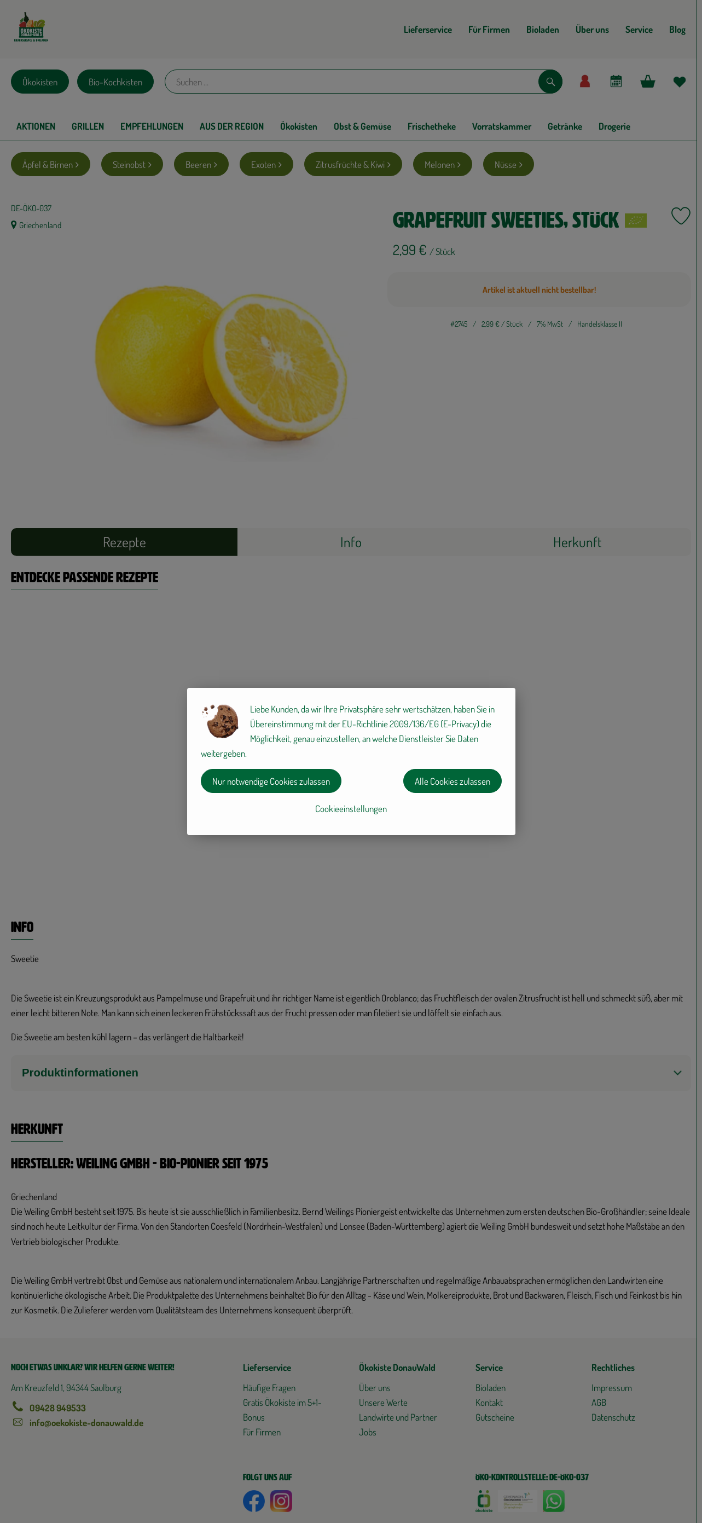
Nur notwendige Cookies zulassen (271, 781)
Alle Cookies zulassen (452, 781)
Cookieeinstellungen (351, 808)
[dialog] (351, 761)
